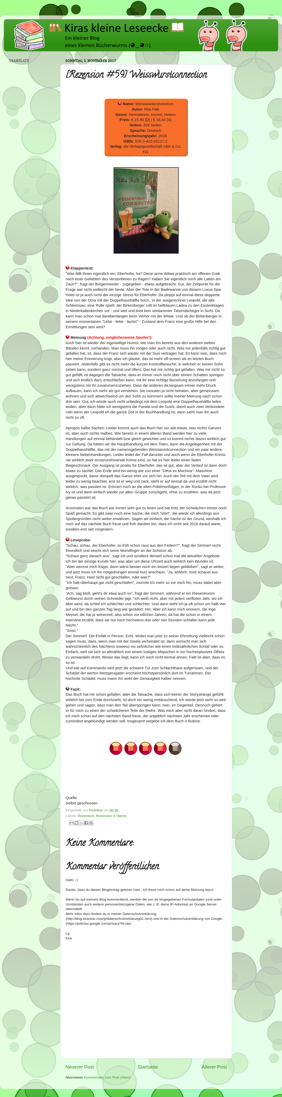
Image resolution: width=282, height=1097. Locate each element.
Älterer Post (214, 1067)
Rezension (86, 816)
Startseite (147, 1067)
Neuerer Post (79, 1067)
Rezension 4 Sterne (111, 816)
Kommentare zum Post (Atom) (107, 1077)
